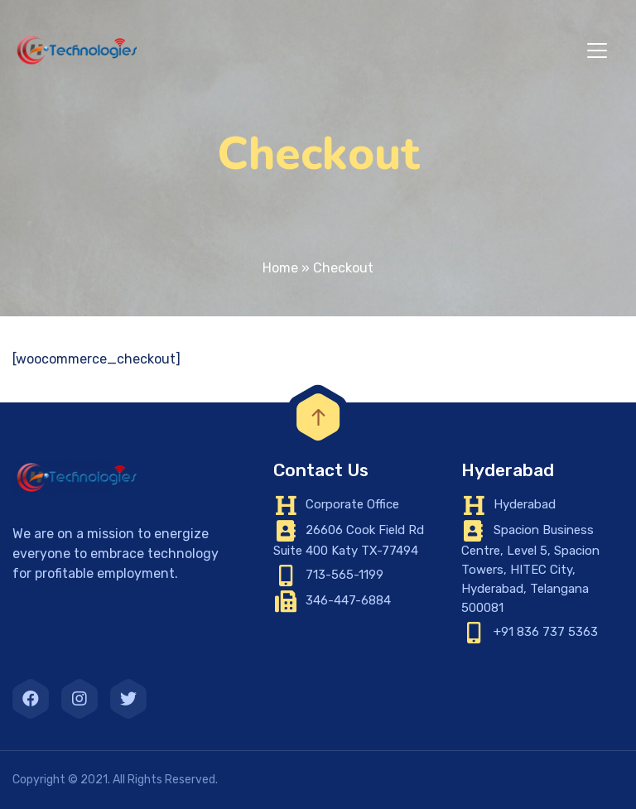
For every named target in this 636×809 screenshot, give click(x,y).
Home (280, 268)
